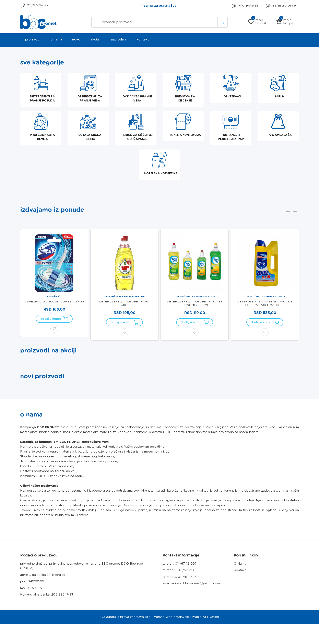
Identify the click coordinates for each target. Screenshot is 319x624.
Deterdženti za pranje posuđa (124, 296)
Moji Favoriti (258, 21)
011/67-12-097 (34, 5)
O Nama (240, 563)
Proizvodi (32, 39)
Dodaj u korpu (54, 319)
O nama (56, 39)
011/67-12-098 (189, 570)
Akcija (95, 39)
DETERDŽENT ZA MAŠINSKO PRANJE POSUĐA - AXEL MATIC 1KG (265, 303)
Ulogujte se (244, 6)
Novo (76, 39)
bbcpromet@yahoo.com (201, 583)
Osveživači (54, 296)
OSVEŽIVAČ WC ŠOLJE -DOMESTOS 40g (54, 301)
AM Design (211, 617)
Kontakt (143, 39)
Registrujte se (280, 6)
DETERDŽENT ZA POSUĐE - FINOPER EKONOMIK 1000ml (195, 303)
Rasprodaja (118, 39)
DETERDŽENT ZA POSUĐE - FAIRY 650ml (124, 303)
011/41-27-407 (188, 577)
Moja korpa (284, 21)
